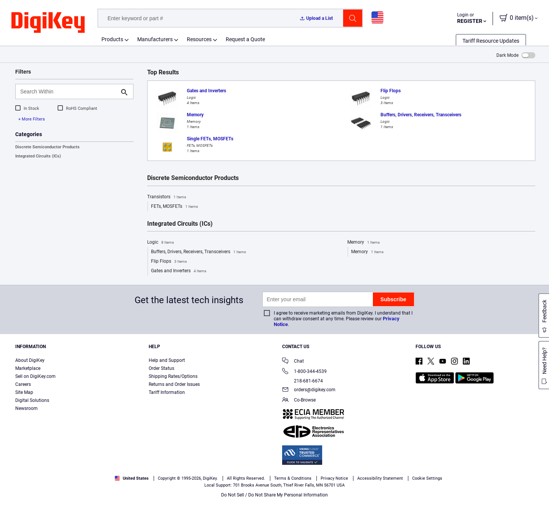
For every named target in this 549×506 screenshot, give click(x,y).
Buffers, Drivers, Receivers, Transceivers (198, 252)
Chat (293, 361)
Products (112, 39)
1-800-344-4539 (304, 372)
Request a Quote (245, 39)
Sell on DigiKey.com (35, 376)
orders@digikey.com (309, 390)
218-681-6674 (302, 381)
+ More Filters (31, 119)
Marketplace (27, 368)
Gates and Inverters (178, 271)
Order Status (161, 368)
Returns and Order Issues (174, 384)
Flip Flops (169, 261)
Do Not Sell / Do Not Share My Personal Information (274, 495)
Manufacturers (155, 39)
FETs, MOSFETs (174, 206)
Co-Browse (299, 400)
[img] (48, 23)
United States (132, 478)
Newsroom (26, 408)
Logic (160, 242)
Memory (363, 242)
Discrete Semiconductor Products (47, 147)
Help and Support (167, 360)
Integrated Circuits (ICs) (38, 156)
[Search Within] (68, 91)
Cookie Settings (427, 478)
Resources (199, 39)
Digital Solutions (32, 400)
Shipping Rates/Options (173, 376)
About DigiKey (30, 360)
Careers (23, 384)
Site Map (24, 392)
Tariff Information (167, 392)
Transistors (166, 197)
